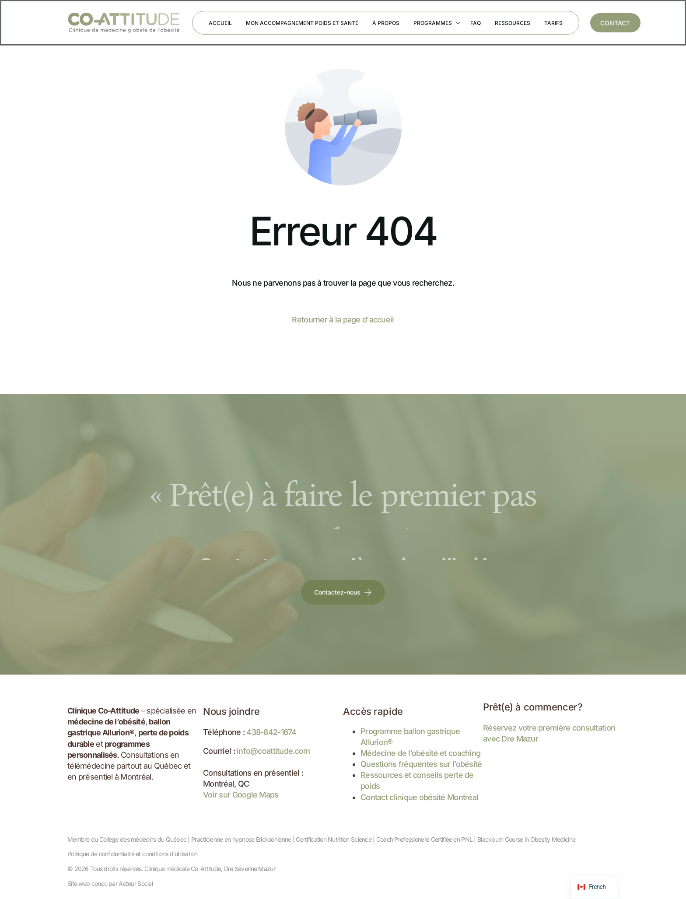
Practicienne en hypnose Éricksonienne (241, 839)
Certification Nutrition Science (333, 839)
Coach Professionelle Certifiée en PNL (424, 839)
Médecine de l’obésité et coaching (420, 753)
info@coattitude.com (273, 751)
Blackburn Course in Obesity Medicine (526, 839)
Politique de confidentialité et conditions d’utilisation (132, 853)
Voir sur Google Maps (241, 794)
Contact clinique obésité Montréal (419, 797)
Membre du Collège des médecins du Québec (126, 839)
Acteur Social (136, 883)
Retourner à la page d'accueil (343, 319)
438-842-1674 (271, 732)
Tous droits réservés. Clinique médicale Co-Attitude (155, 868)
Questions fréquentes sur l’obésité (421, 764)
